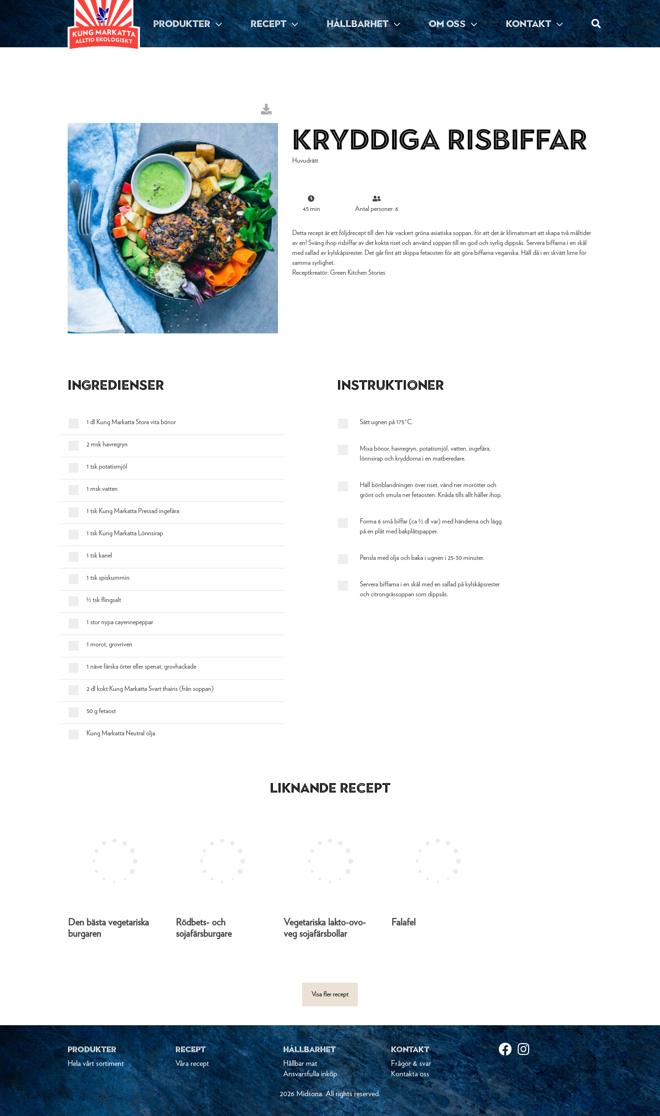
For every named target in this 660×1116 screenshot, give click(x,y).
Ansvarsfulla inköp (310, 1074)
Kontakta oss (410, 1074)
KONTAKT (534, 23)
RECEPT (274, 23)
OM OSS (453, 23)
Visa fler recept (330, 994)
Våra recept (192, 1063)
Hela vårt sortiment (96, 1063)
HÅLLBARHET (363, 23)
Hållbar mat (300, 1063)
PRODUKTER (187, 23)
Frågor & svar (411, 1063)
